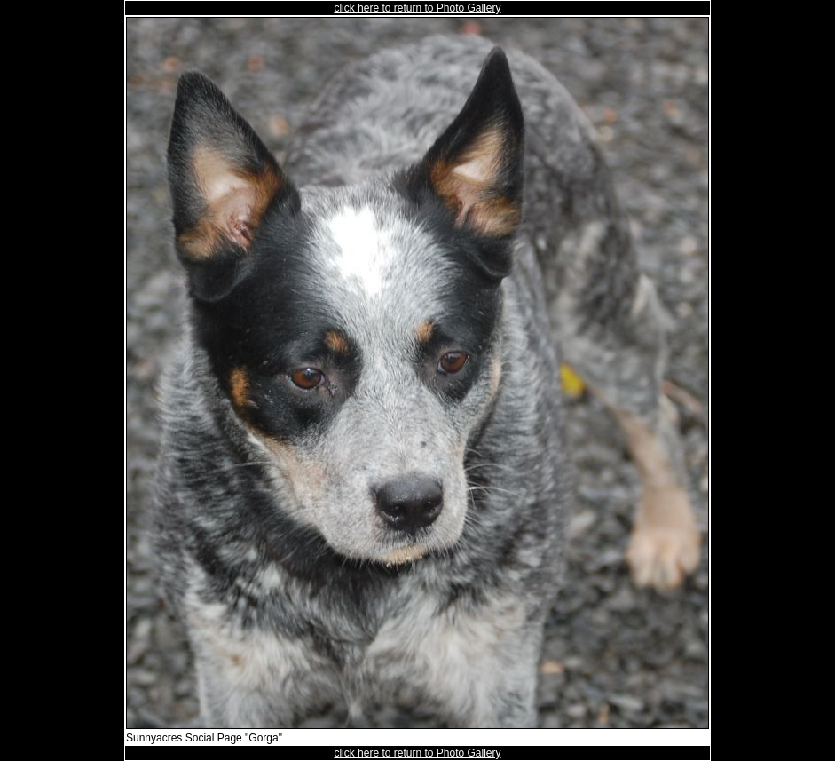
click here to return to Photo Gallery (417, 8)
